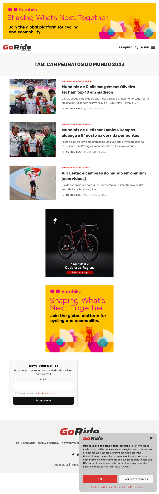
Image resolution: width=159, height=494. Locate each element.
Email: (43, 379)
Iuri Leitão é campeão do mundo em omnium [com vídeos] (104, 176)
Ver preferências (136, 479)
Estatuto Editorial (76, 443)
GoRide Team (74, 108)
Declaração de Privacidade (128, 487)
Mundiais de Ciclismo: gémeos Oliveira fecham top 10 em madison (98, 89)
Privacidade (25, 443)
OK (100, 479)
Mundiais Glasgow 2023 (76, 81)
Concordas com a (34, 393)
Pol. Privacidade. (47, 393)
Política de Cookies (101, 487)
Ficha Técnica (48, 443)
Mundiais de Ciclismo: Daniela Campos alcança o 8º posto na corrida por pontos (100, 133)
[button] (151, 438)
